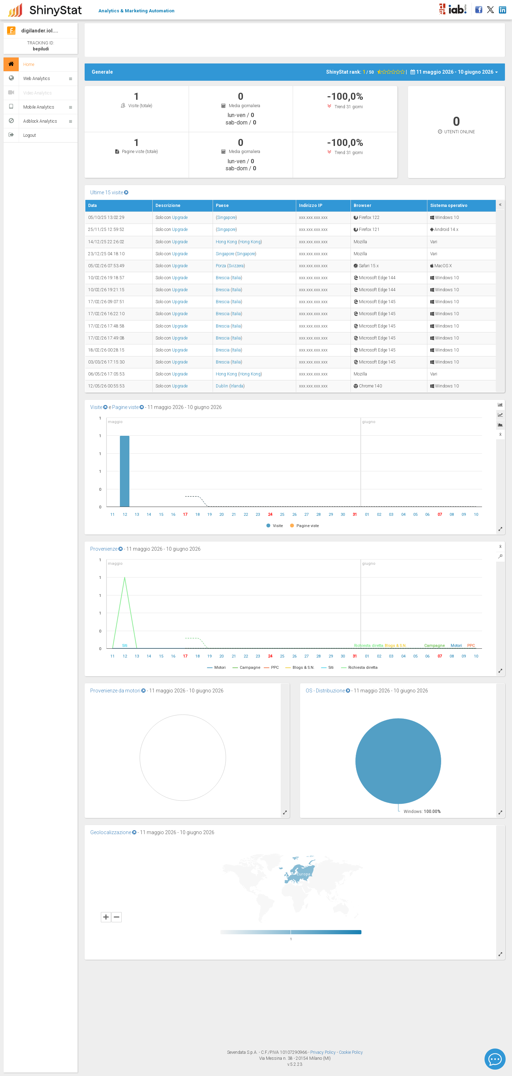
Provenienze (106, 549)
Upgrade (180, 217)
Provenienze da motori (118, 690)
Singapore (226, 217)
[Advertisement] (294, 39)
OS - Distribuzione (328, 690)
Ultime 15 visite (109, 192)
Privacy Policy (323, 1052)
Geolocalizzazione (113, 832)
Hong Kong (226, 241)
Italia (236, 277)
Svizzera (236, 265)
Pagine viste (128, 407)
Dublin (222, 386)
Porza (221, 265)
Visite (99, 407)
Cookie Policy (351, 1052)
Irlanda (237, 386)
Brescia (223, 277)
